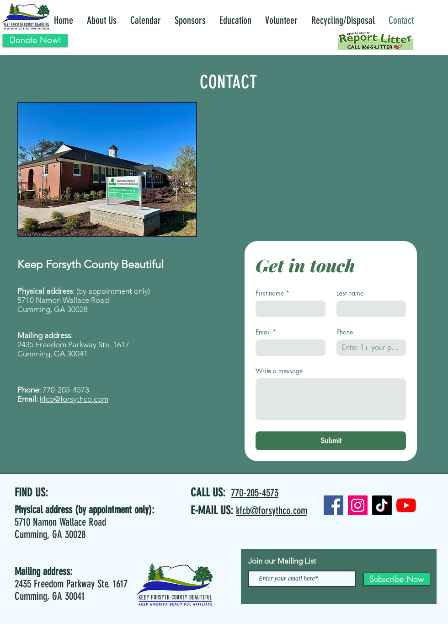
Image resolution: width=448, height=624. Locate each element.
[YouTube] (406, 505)
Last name (349, 293)
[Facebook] (333, 505)
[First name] (288, 309)
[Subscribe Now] (397, 579)
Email (266, 332)
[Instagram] (358, 505)
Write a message (279, 371)
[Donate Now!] (35, 40)
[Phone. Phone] (368, 347)
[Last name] (368, 309)
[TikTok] (382, 505)
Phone (344, 332)
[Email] (288, 347)
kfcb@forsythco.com (74, 398)
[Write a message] (331, 399)
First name (272, 293)
